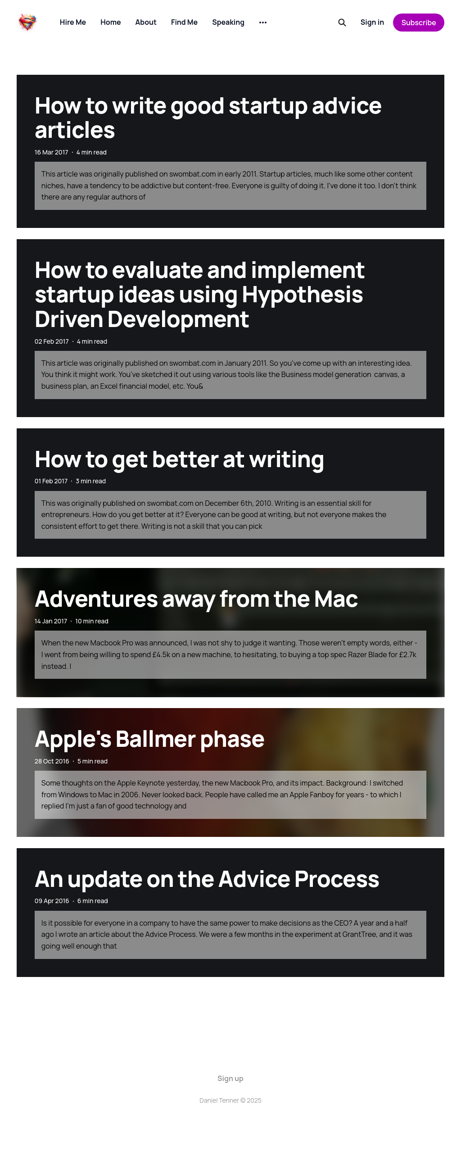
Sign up (230, 1078)
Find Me (184, 22)
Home (110, 22)
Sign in (372, 22)
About (146, 22)
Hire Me (73, 22)
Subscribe (419, 22)
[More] (263, 22)
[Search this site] (342, 22)
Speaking (228, 22)
